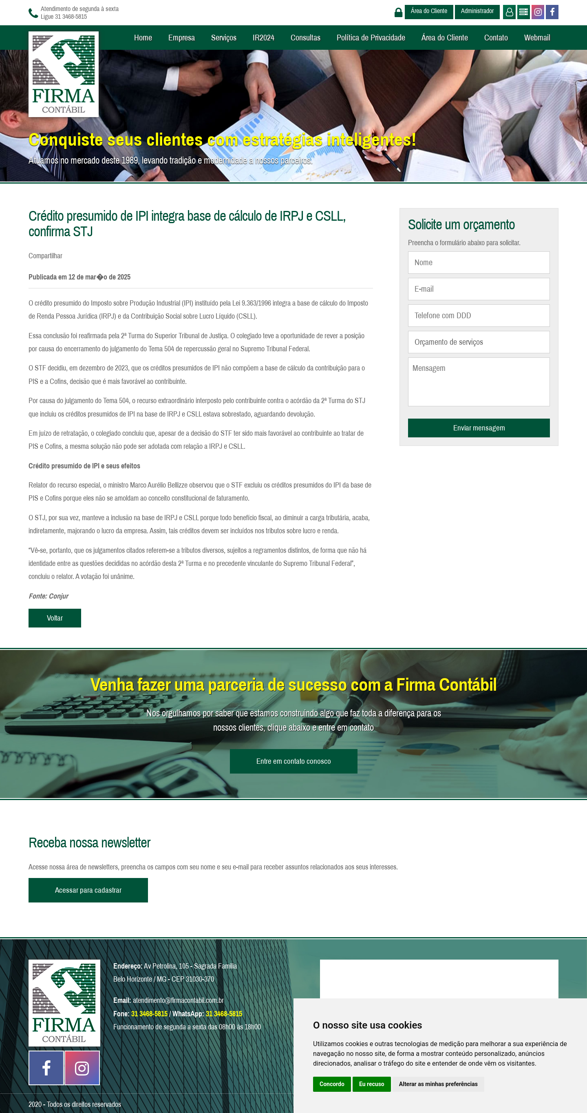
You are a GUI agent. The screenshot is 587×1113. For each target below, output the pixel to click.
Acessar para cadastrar (88, 890)
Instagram (537, 12)
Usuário (508, 12)
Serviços (223, 37)
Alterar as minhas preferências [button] (438, 1084)
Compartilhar (45, 256)
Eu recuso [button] (371, 1084)
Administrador (477, 10)
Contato (496, 37)
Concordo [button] (332, 1084)
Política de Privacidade (371, 37)
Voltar (55, 618)
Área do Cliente (429, 10)
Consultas (305, 37)
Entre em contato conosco (293, 761)
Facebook (551, 12)
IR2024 (263, 37)
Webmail (537, 37)
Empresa (181, 37)
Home (143, 37)
